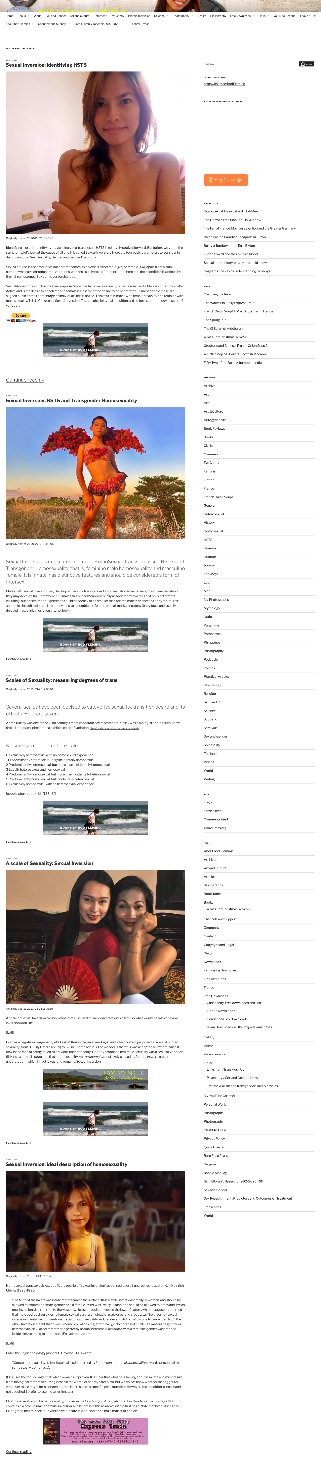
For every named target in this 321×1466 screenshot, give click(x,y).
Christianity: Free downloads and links (234, 1003)
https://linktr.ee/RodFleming (224, 84)
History (209, 522)
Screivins (210, 728)
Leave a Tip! (308, 15)
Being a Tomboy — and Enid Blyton (229, 246)
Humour (210, 557)
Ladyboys (211, 574)
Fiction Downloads (221, 1011)
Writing (209, 779)
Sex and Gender (55, 15)
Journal (209, 565)
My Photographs (216, 600)
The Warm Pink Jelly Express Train (229, 303)
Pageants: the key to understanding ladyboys (237, 271)
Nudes (208, 617)
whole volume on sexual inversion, (47, 1406)
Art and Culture (79, 15)
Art (206, 394)
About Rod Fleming (20, 24)
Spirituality (212, 745)
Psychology (212, 685)
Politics (209, 668)
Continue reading (25, 380)
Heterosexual (214, 514)
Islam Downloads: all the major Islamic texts (239, 1027)
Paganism (211, 625)
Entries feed (213, 811)
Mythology (212, 608)
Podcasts (211, 659)
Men (207, 591)
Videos (209, 762)
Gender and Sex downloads (227, 1019)
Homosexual (213, 531)
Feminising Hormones (220, 970)
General (209, 505)
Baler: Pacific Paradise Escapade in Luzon (235, 237)
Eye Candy (117, 15)
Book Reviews (214, 429)
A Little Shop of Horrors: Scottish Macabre (235, 354)
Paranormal (213, 634)
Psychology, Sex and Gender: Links (232, 1078)
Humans (210, 548)
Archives (210, 860)
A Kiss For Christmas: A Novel (226, 337)
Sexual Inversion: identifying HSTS (46, 65)
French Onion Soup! (218, 497)
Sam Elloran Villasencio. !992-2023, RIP (99, 24)
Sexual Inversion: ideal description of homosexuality (66, 1164)
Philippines (212, 642)
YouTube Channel (285, 15)
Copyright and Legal (219, 945)
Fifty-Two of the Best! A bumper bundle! (233, 363)
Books (23, 15)
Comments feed (216, 819)
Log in (208, 802)
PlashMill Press (139, 24)
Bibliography (218, 15)
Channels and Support (54, 24)
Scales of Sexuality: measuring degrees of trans (62, 680)
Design (201, 15)
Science (161, 15)
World (37, 15)
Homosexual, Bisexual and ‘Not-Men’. (231, 211)
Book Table (212, 894)
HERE (171, 1401)
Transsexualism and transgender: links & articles (242, 1086)
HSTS (208, 540)
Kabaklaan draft (216, 1054)
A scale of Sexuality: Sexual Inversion (49, 863)
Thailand (210, 754)
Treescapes (212, 1207)
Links (264, 15)
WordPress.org (215, 828)
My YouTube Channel (219, 1096)
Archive (209, 386)
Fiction (209, 480)
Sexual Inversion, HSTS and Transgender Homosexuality (71, 400)
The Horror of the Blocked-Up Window (232, 220)
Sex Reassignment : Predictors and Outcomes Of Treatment (248, 1198)
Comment (100, 15)
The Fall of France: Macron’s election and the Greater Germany (250, 228)
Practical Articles (139, 15)
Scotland (210, 719)
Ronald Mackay (215, 1173)
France (209, 488)
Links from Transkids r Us (225, 1069)
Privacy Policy (214, 1139)
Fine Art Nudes (215, 979)
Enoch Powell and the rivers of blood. (231, 254)
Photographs (214, 1113)
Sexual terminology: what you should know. (235, 263)
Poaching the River (218, 294)
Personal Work (215, 1104)
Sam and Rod (214, 702)
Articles (209, 877)
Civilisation (212, 446)
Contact (210, 936)
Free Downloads (242, 15)
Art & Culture (213, 411)
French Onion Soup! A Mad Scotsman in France (238, 311)
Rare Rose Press (216, 1156)
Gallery (209, 1037)
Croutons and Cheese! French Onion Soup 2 (236, 346)
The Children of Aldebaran (223, 329)
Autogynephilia (215, 420)
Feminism (211, 471)
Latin (207, 583)
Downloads (212, 962)
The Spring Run (215, 320)
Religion (210, 694)
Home (9, 15)
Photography (183, 15)
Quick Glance (214, 1147)
